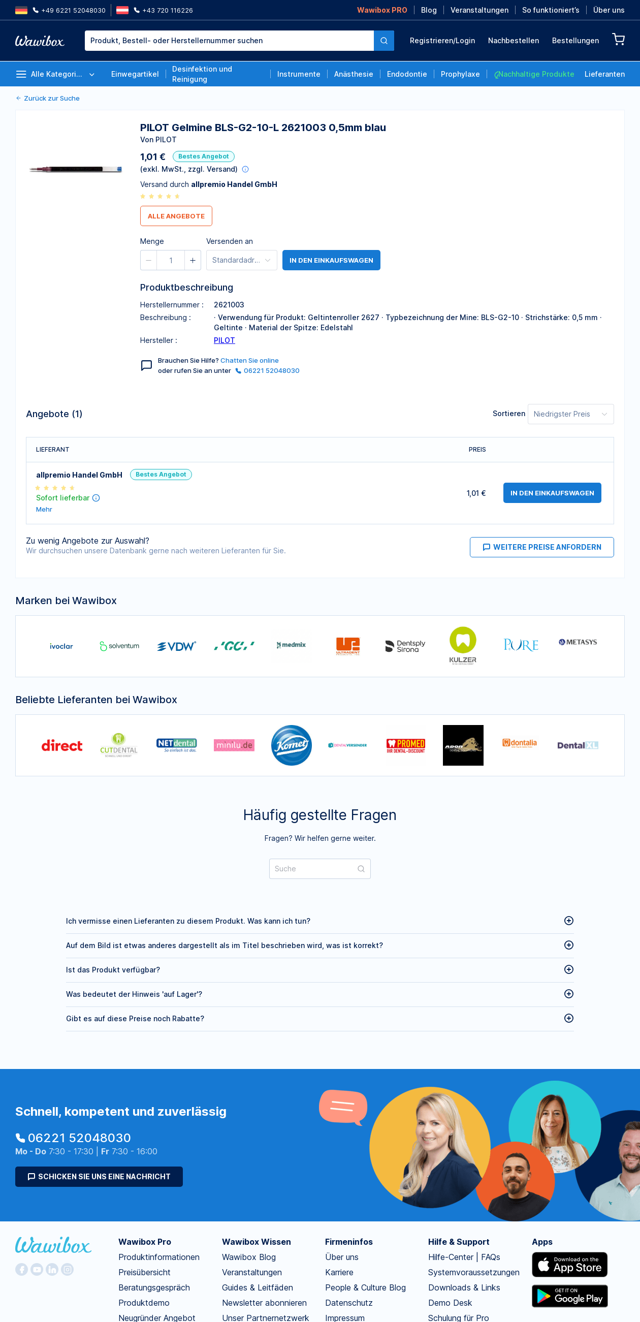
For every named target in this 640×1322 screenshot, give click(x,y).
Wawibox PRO (382, 10)
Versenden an (229, 241)
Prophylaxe (460, 74)
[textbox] (229, 40)
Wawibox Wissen (256, 1242)
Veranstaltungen (479, 10)
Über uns (609, 10)
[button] (149, 260)
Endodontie (407, 74)
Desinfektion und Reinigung (202, 74)
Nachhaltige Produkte (533, 74)
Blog (429, 10)
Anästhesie (353, 74)
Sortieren (509, 413)
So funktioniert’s (551, 10)
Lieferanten (605, 74)
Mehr (44, 509)
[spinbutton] (171, 260)
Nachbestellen (513, 40)
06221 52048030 (267, 370)
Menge (152, 241)
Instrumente (299, 74)
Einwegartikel (135, 74)
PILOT (224, 340)
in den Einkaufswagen (331, 260)
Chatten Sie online (249, 360)
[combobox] (239, 40)
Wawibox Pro (144, 1242)
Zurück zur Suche (47, 98)
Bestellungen (575, 40)
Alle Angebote (176, 216)
